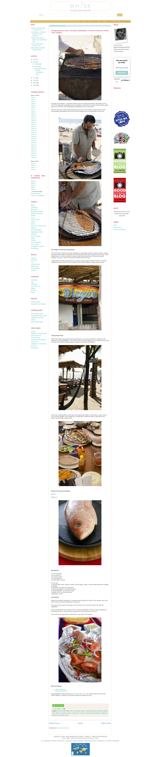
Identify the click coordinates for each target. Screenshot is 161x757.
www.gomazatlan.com (79, 694)
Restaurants (109, 21)
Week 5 (33, 189)
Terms (116, 21)
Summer (33, 290)
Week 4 (33, 187)
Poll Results (34, 348)
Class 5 (33, 105)
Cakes (33, 238)
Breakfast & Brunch (37, 211)
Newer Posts (54, 723)
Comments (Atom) (63, 728)
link (55, 494)
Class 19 (33, 134)
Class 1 (33, 97)
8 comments (57, 709)
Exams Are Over (36, 193)
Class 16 (33, 128)
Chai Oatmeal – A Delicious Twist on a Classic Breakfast (38, 34)
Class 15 (33, 126)
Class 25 (33, 147)
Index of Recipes (60, 689)
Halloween (34, 284)
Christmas (34, 280)
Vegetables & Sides (37, 232)
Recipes (102, 21)
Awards (33, 331)
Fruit (32, 262)
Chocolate (34, 260)
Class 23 (33, 143)
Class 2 (33, 99)
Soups (33, 223)
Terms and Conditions (119, 229)
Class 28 (33, 153)
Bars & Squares (36, 236)
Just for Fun (34, 341)
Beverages (34, 209)
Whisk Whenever (125, 21)
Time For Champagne (37, 195)
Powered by (122, 80)
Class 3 (33, 101)
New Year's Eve (36, 286)
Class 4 (33, 103)
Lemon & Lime (35, 264)
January (36, 66)
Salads (33, 221)
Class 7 (33, 110)
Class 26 (33, 149)
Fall (32, 282)
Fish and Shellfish (36, 230)
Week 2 (33, 183)
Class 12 (33, 120)
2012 (34, 62)
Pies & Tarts (34, 244)
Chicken (33, 228)
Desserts (33, 234)
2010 (34, 80)
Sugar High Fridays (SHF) (39, 315)
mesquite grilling (90, 711)
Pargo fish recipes (78, 713)
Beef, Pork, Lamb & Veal (38, 226)
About (87, 21)
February (37, 64)
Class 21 (33, 138)
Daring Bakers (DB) (37, 313)
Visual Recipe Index (61, 691)
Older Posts (106, 723)
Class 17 (33, 130)
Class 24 (33, 145)
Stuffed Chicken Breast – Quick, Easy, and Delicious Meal (39, 39)
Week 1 (33, 181)
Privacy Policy (117, 227)
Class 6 (33, 108)
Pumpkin (33, 270)
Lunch (33, 217)
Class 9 (33, 114)
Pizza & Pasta (35, 219)
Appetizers (34, 207)
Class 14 (33, 124)
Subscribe (122, 73)
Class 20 (33, 136)
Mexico (57, 713)
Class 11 (33, 118)
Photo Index (94, 21)
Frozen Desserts (36, 242)
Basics (33, 205)
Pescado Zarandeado (92, 713)
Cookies (33, 240)
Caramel (33, 258)
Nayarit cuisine (66, 713)
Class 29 (33, 155)
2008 (34, 85)
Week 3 (33, 185)
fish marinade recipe (77, 711)
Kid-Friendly (34, 248)
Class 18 (33, 132)
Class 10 (33, 116)
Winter (33, 292)
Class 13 (33, 122)
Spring (33, 288)
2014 (34, 59)
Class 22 (33, 140)
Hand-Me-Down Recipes (38, 304)
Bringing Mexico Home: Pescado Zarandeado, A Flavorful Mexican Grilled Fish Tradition (80, 32)
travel (66, 715)
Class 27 (33, 151)
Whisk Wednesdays (37, 322)
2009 (34, 83)
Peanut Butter (35, 268)
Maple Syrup (35, 266)
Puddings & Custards (37, 246)
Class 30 (33, 157)
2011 (34, 78)
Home (81, 21)
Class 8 (33, 112)
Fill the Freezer (35, 302)
